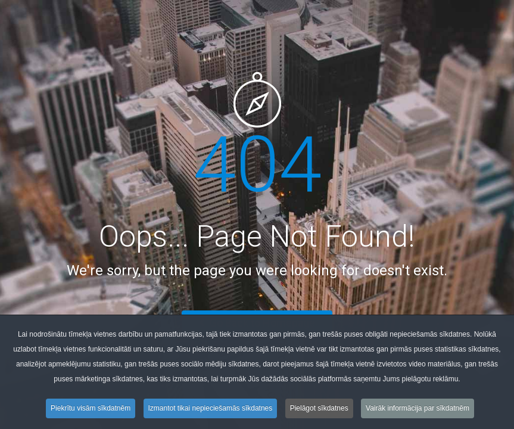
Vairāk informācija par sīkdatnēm (417, 410)
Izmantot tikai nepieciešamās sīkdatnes (210, 410)
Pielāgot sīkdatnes (319, 410)
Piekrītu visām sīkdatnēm (90, 410)
